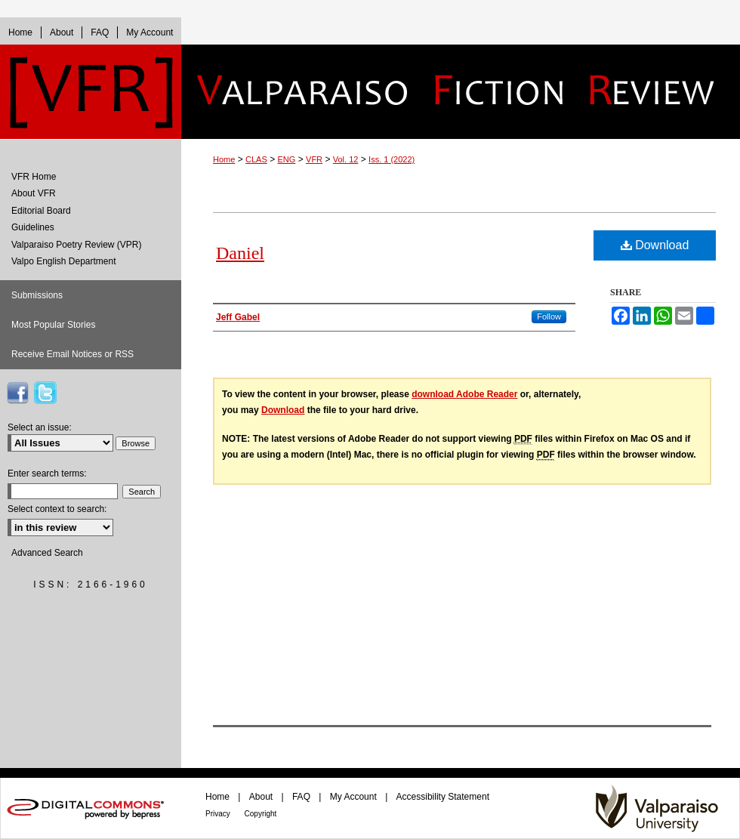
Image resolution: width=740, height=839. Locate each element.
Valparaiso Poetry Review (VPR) (76, 244)
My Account (354, 796)
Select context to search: (57, 509)
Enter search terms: (47, 473)
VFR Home (33, 176)
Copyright (261, 814)
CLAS (256, 159)
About (262, 796)
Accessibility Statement (442, 796)
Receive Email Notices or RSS (72, 354)
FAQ (302, 796)
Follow (549, 316)
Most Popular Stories (53, 324)
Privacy (219, 814)
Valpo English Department (63, 261)
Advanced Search (47, 553)
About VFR (33, 193)
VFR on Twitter (45, 392)
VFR (314, 159)
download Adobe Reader (464, 394)
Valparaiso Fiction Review (460, 92)
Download (655, 245)
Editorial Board (41, 210)
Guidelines (32, 227)
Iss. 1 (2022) (391, 159)
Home (224, 159)
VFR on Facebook (17, 392)
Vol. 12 (346, 159)
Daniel (240, 253)
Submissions (37, 295)
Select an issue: (40, 427)
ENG (287, 159)
